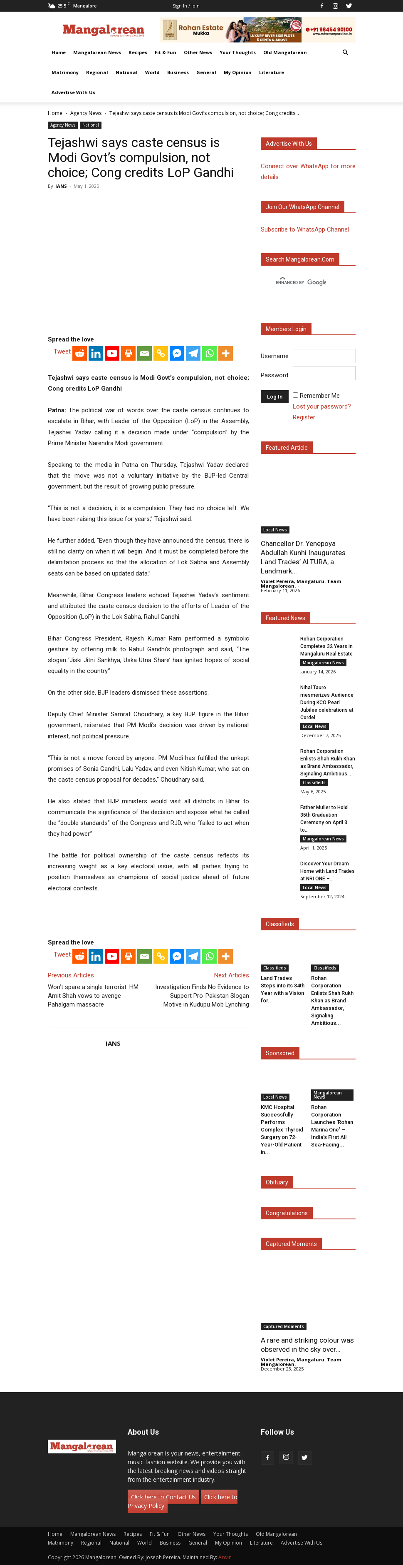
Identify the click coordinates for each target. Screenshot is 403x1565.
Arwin (225, 1557)
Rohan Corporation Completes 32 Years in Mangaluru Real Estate (326, 646)
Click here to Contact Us (163, 1497)
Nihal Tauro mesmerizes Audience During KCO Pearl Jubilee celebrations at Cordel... (327, 702)
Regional (97, 72)
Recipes (138, 52)
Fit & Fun (165, 52)
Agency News (85, 113)
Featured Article (287, 447)
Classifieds (314, 782)
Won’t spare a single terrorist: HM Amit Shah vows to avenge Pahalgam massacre (93, 995)
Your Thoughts (238, 52)
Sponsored (280, 1053)
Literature (271, 72)
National (127, 72)
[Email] (144, 353)
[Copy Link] (160, 353)
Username (275, 356)
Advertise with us (289, 143)
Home (59, 52)
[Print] (128, 353)
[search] (301, 282)
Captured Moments (291, 1244)
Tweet (62, 351)
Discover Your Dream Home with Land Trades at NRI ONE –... (327, 871)
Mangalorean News (97, 52)
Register (304, 417)
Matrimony (65, 72)
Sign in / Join (186, 5)
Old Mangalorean (285, 52)
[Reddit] (79, 353)
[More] (225, 353)
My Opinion (238, 72)
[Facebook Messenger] (177, 353)
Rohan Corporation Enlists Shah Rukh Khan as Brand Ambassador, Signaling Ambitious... (332, 1000)
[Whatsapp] (209, 353)
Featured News (285, 618)
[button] (346, 53)
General (206, 72)
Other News (198, 52)
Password (274, 375)
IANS (61, 186)
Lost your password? (322, 406)
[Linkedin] (96, 353)
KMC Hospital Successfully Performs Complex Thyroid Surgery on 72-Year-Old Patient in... (282, 1129)
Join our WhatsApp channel (302, 207)
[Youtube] (112, 353)
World (152, 72)
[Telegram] (193, 353)
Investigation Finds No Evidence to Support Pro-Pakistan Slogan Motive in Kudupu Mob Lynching (202, 995)
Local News (275, 530)
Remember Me (320, 395)
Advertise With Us (73, 92)
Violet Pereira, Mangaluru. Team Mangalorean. (301, 583)
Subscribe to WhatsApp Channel (305, 229)
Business (178, 72)
